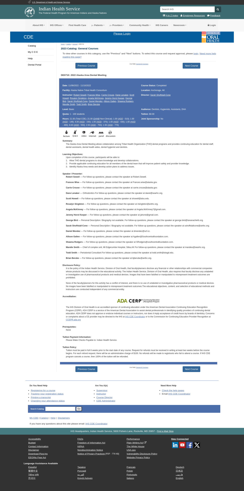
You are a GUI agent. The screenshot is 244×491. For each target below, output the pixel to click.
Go (78, 408)
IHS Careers (162, 25)
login (196, 53)
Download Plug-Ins (38, 453)
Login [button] (212, 25)
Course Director (104, 397)
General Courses (142, 64)
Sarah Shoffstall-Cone (77, 101)
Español (32, 467)
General (75, 44)
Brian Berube (94, 104)
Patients (97, 25)
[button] (218, 9)
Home (63, 44)
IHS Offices (56, 25)
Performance (133, 439)
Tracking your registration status (47, 394)
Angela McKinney (96, 98)
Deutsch (180, 467)
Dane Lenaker (121, 95)
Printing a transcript (41, 397)
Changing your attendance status (48, 401)
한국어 (31, 478)
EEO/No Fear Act (37, 457)
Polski (130, 471)
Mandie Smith (69, 104)
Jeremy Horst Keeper (114, 98)
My (34, 418)
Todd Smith (81, 104)
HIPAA (80, 446)
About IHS (38, 25)
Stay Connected (180, 439)
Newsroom (179, 25)
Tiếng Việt (33, 474)
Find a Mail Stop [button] (165, 431)
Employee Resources (194, 15)
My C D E (33, 52)
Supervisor (101, 390)
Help (30, 58)
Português (132, 474)
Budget (32, 442)
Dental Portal (34, 64)
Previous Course (86, 65)
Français (131, 467)
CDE (28, 37)
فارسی (179, 474)
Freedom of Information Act (91, 442)
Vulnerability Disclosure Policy (142, 453)
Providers (116, 25)
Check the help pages (173, 390)
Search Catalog (37, 409)
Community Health (139, 25)
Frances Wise (93, 95)
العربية (80, 474)
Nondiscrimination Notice (90, 450)
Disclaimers (64, 418)
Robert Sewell (80, 95)
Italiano (130, 478)
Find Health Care (77, 25)
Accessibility (34, 439)
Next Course (191, 65)
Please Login (122, 33)
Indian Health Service (59, 8)
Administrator (105, 401)
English (179, 478)
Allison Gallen (110, 101)
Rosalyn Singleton (78, 98)
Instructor (101, 394)
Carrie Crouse (107, 95)
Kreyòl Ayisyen (85, 478)
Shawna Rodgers (125, 101)
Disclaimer (33, 450)
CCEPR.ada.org (73, 320)
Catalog (32, 45)
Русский (81, 471)
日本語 (179, 471)
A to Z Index (172, 15)
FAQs (80, 439)
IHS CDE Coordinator (135, 317)
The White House (135, 446)
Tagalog (81, 467)
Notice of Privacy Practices (91, 453)
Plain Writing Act (135, 442)
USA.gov (131, 450)
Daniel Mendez (96, 101)
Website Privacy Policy (138, 457)
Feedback (215, 15)
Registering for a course (43, 390)
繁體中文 (33, 471)
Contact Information (38, 446)
